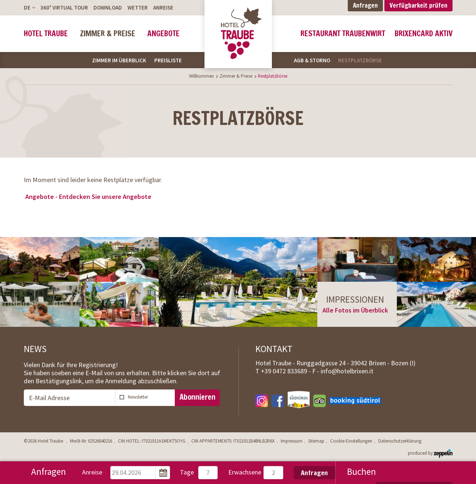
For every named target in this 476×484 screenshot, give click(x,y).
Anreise (163, 7)
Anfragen (314, 472)
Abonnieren (197, 397)
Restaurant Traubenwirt (342, 33)
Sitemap (316, 441)
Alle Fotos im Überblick (355, 310)
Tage (187, 472)
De (27, 7)
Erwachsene (244, 472)
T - (283, 371)
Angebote (163, 33)
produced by (430, 452)
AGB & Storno (312, 60)
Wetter (138, 7)
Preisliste (168, 60)
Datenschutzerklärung (399, 441)
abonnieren (150, 397)
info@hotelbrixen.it (347, 371)
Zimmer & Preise (107, 33)
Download (107, 7)
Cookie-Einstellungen (351, 441)
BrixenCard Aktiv (424, 33)
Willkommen (201, 76)
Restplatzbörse (360, 60)
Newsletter (138, 397)
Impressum (291, 441)
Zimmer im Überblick (119, 60)
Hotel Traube (46, 33)
